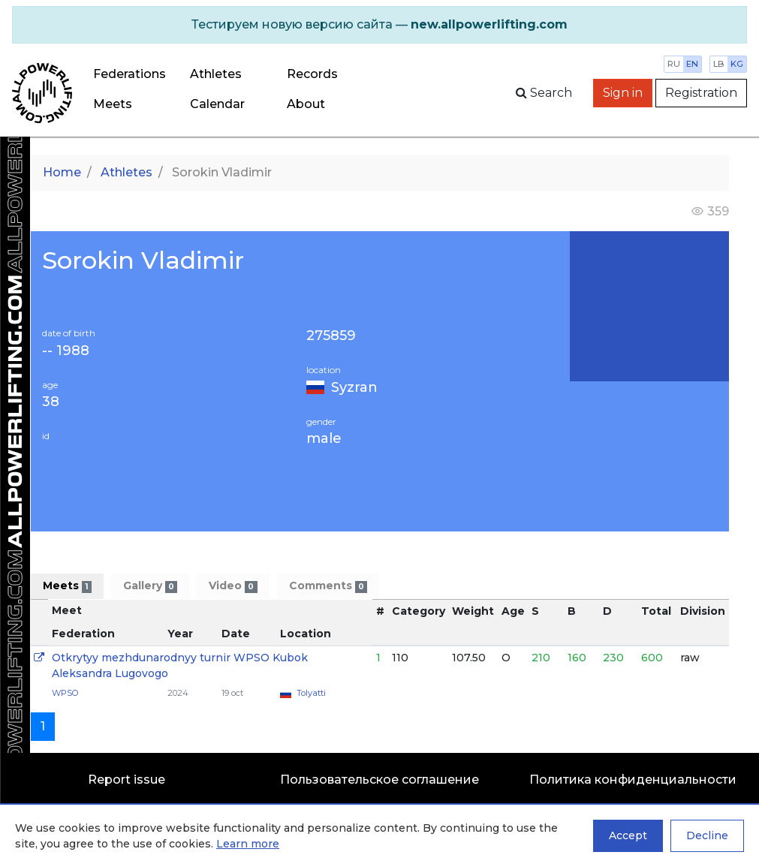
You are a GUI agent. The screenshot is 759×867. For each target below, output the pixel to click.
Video (233, 586)
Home (62, 172)
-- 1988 (65, 351)
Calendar (217, 104)
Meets (112, 104)
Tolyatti (311, 693)
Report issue (126, 779)
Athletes (216, 74)
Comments (328, 586)
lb (718, 64)
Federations (129, 74)
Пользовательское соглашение (379, 779)
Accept (628, 835)
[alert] (379, 25)
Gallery (150, 586)
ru (673, 64)
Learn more (247, 843)
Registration (701, 93)
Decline (707, 835)
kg (736, 64)
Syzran (354, 387)
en (692, 64)
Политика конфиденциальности (632, 779)
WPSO (65, 693)
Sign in (623, 93)
